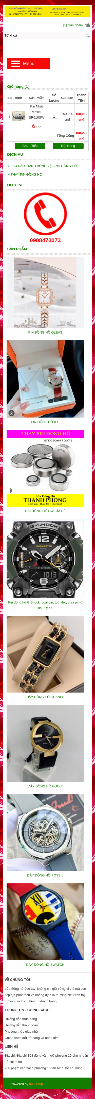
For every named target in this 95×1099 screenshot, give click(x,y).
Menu (28, 63)
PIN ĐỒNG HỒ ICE (45, 422)
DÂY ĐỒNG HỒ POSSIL (45, 875)
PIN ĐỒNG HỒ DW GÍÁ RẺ (45, 511)
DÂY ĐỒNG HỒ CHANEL (45, 697)
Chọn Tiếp (30, 146)
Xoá (37, 127)
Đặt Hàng (68, 146)
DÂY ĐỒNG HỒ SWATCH (45, 965)
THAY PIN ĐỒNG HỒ (25, 174)
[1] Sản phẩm (73, 25)
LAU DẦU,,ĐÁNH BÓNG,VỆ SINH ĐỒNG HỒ (42, 166)
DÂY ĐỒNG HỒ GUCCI (45, 786)
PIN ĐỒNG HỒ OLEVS (45, 332)
